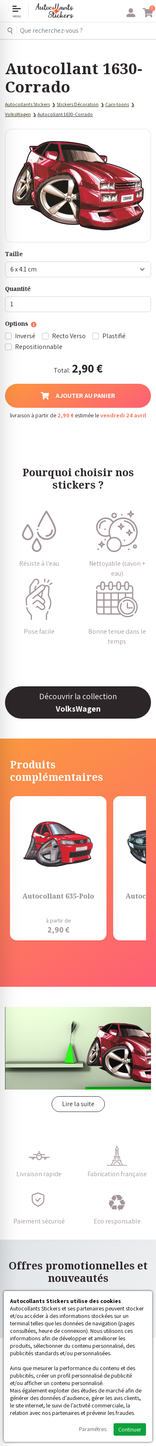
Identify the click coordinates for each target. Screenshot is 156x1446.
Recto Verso (69, 336)
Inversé (25, 336)
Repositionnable (38, 346)
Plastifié (114, 336)
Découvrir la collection (78, 702)
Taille (14, 254)
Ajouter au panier (78, 395)
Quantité (18, 289)
